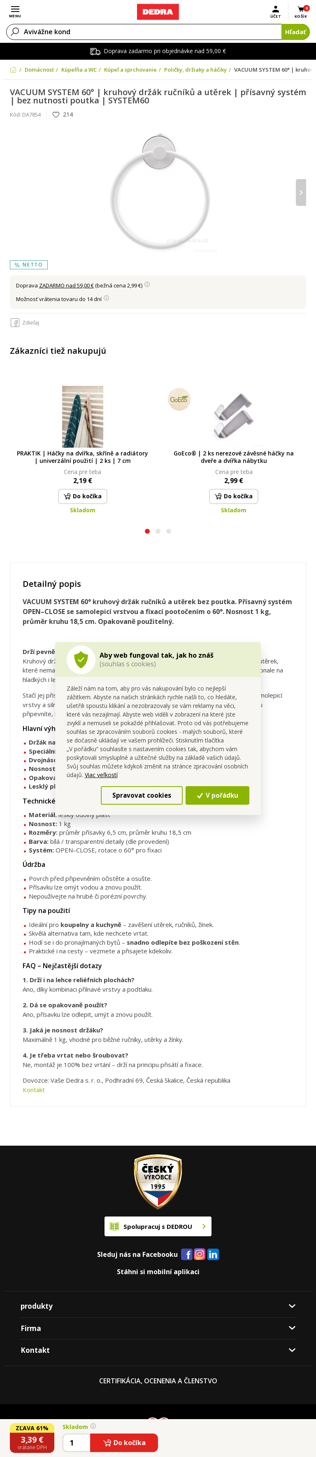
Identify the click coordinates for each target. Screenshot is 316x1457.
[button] (147, 532)
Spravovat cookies (141, 795)
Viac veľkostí (101, 775)
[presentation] (301, 192)
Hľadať (295, 32)
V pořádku (217, 795)
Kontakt (34, 1090)
